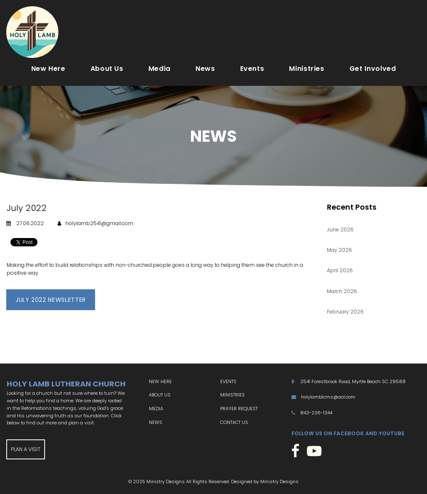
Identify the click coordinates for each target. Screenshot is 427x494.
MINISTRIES (232, 395)
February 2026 (345, 311)
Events (252, 68)
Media (159, 68)
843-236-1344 (316, 413)
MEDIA (156, 409)
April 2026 (340, 270)
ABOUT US (160, 395)
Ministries (306, 68)
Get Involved (372, 68)
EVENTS (228, 382)
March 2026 (342, 291)
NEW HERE (160, 382)
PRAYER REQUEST (239, 409)
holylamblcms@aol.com (328, 397)
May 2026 (339, 250)
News (205, 68)
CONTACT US (234, 422)
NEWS (155, 422)
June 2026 (340, 229)
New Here (48, 68)
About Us (106, 68)
